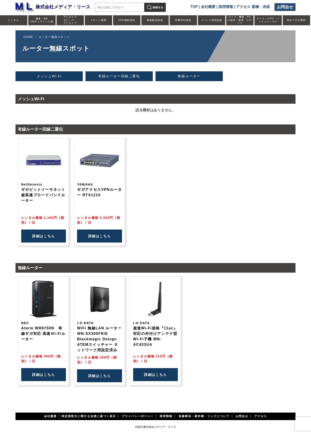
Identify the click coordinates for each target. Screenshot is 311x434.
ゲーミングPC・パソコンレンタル (268, 20)
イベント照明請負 (211, 20)
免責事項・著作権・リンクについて (204, 416)
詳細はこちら (43, 236)
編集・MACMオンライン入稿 (41, 20)
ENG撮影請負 (126, 20)
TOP (194, 7)
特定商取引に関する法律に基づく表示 (89, 416)
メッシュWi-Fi (49, 76)
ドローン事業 (98, 20)
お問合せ (285, 7)
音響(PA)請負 (183, 20)
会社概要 (208, 7)
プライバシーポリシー (138, 416)
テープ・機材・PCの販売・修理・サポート (240, 20)
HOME (28, 37)
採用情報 (225, 7)
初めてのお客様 (296, 20)
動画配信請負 (155, 20)
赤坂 (266, 7)
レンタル (13, 20)
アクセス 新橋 (247, 7)
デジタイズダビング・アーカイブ (70, 20)
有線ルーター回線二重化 (119, 76)
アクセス (260, 416)
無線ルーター (189, 76)
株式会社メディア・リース (53, 6)
